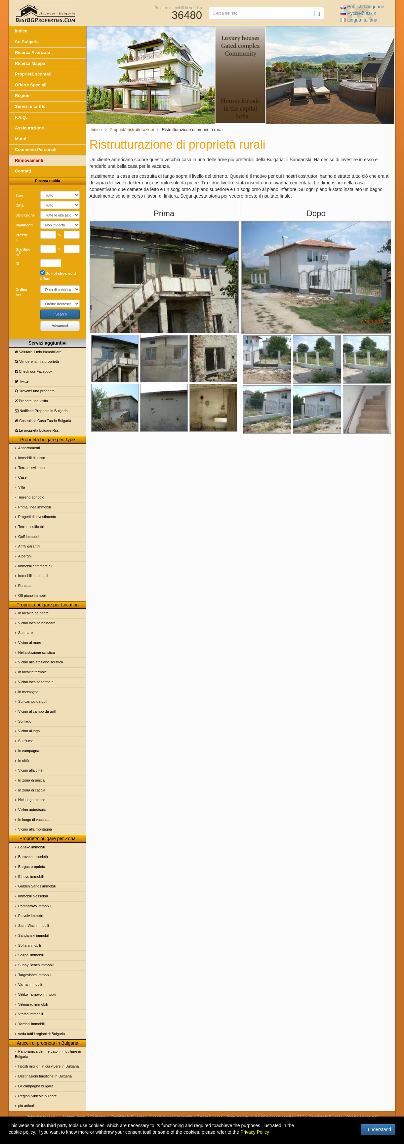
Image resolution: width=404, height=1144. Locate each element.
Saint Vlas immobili (33, 926)
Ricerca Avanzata (32, 52)
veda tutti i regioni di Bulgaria (41, 1034)
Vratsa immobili (30, 1014)
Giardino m (23, 252)
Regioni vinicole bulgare (37, 1096)
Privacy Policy (254, 1132)
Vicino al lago (29, 731)
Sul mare (25, 633)
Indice (21, 30)
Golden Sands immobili (37, 886)
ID (17, 263)
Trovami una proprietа (35, 391)
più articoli (26, 1106)
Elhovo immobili (31, 877)
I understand (378, 1129)
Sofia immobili (29, 945)
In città (23, 761)
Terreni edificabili (31, 527)
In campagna (28, 751)
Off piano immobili (32, 595)
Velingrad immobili (33, 1004)
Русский (358, 13)
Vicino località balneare (37, 623)
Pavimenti (24, 225)
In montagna (28, 692)
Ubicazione (25, 215)
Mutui (20, 138)
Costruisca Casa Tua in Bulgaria (43, 421)
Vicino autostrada (32, 810)
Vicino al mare (29, 642)
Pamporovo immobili (34, 906)
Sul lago (24, 721)
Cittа (19, 205)
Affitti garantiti (29, 546)
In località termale (32, 672)
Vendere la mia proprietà (37, 361)
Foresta (24, 586)
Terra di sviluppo (31, 468)
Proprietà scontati (33, 74)
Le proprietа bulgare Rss (37, 430)
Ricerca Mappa (30, 63)
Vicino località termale (36, 682)
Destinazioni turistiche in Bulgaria (45, 1076)
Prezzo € (21, 237)
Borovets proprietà (33, 857)
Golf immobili (28, 537)
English (362, 6)
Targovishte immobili (34, 975)
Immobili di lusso (31, 458)
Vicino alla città (30, 770)
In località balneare (33, 613)
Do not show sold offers (58, 275)
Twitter (22, 381)
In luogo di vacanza (34, 820)
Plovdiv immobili (31, 916)
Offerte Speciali (30, 84)
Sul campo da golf (32, 701)
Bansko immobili (31, 847)
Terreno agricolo (31, 497)
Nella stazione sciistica (36, 652)
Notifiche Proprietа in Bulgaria (41, 411)
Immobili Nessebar (33, 896)
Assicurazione (29, 127)
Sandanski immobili (34, 935)
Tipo (19, 195)
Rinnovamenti (29, 160)
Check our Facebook (34, 371)
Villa (21, 487)
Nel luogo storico (31, 800)
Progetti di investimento (37, 517)
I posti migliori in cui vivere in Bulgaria (48, 1066)
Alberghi (24, 556)
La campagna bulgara (35, 1086)
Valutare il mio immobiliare (38, 352)
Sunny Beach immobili (36, 965)
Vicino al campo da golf (37, 711)
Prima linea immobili (34, 507)
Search (60, 314)
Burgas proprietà (31, 867)
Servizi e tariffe (30, 106)
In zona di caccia (31, 790)
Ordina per (21, 292)
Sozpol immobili (31, 955)
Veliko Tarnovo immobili (37, 994)
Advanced (60, 326)
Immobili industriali (33, 576)
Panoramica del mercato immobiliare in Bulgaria (48, 1054)
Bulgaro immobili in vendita (178, 7)
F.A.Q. (21, 117)
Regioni (23, 95)
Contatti (23, 170)
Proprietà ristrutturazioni (132, 129)
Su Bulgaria (27, 41)
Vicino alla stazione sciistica (40, 662)
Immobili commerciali (35, 566)
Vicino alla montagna (35, 829)
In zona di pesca (31, 780)
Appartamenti (29, 448)
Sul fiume (25, 741)
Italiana (359, 20)
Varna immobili (30, 984)
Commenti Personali (36, 149)
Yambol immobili (31, 1024)
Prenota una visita (31, 401)
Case (22, 477)
